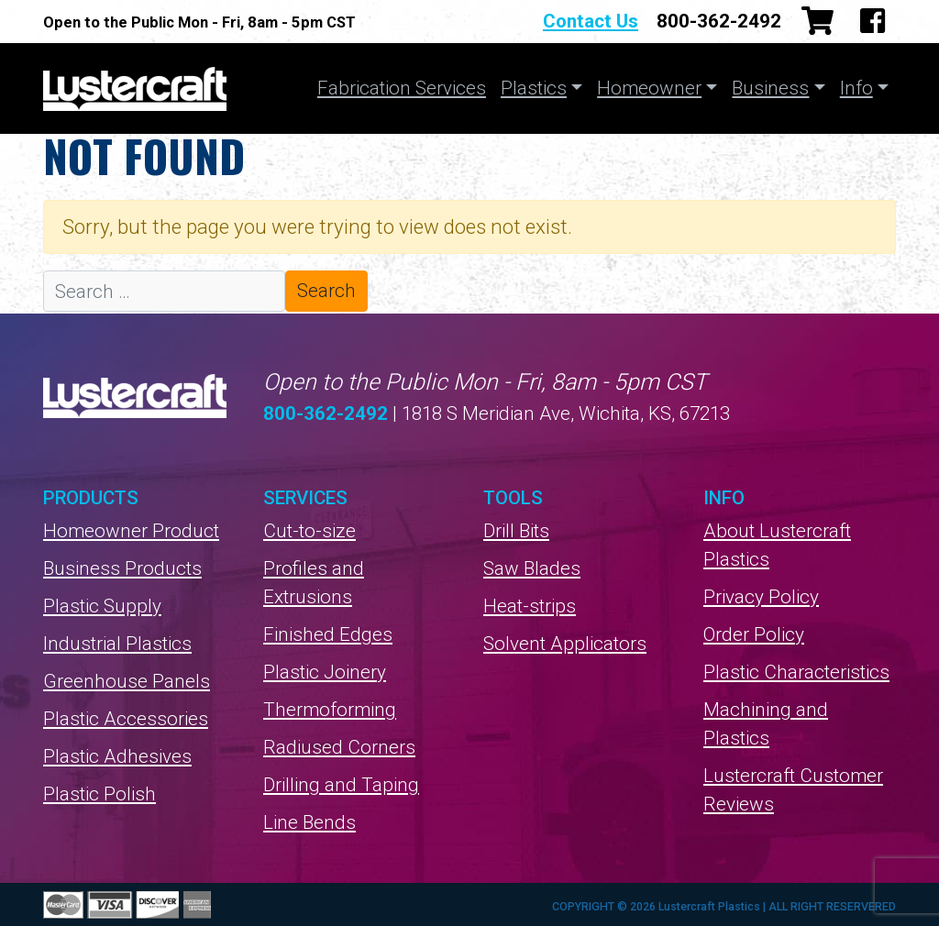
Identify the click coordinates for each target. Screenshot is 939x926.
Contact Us (590, 21)
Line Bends (309, 822)
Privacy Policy (761, 597)
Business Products (122, 568)
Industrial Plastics (117, 644)
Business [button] (770, 88)
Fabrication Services (401, 88)
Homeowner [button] (649, 88)
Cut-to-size (309, 531)
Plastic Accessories (125, 719)
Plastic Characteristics (796, 672)
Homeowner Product (131, 531)
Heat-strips (529, 606)
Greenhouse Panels (126, 681)
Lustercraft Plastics (134, 88)
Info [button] (856, 88)
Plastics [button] (534, 88)
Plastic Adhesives (117, 756)
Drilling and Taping (341, 785)
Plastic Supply (102, 606)
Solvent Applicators (564, 644)
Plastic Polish (99, 794)
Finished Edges (327, 634)
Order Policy (753, 634)
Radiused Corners (339, 747)
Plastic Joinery (324, 672)
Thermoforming (329, 710)
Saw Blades (531, 568)
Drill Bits (516, 531)
